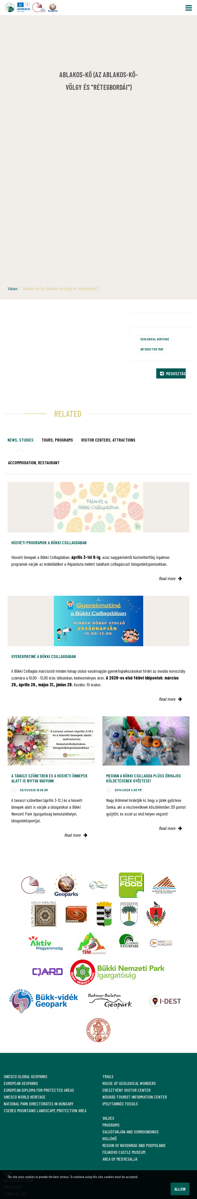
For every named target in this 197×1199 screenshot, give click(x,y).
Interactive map (152, 349)
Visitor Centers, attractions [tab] (108, 440)
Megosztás (173, 373)
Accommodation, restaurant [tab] (34, 462)
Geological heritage (154, 339)
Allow (180, 1189)
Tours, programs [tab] (57, 440)
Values (13, 288)
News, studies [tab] (20, 440)
